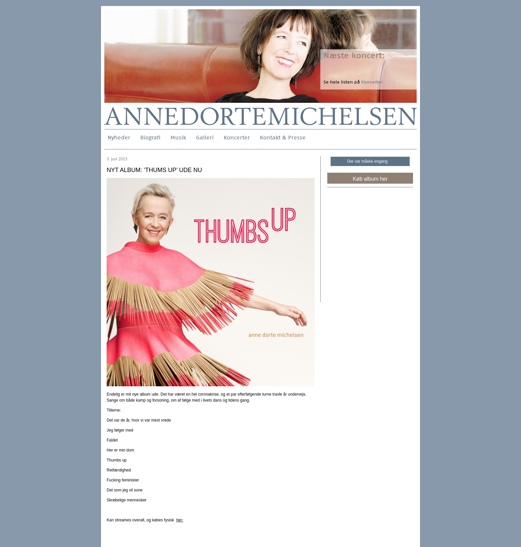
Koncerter (237, 137)
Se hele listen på (353, 82)
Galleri (205, 137)
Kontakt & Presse (283, 137)
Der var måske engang (367, 161)
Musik (178, 137)
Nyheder (119, 137)
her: (179, 520)
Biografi (150, 137)
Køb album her (370, 179)
